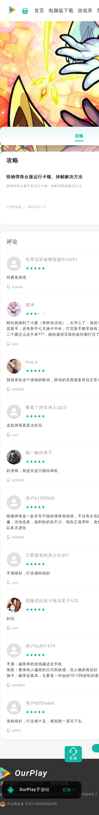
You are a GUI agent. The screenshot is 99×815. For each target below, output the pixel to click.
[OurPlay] (24, 773)
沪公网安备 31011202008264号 (28, 804)
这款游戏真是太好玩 (24, 425)
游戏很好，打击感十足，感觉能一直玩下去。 (46, 721)
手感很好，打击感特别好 (28, 573)
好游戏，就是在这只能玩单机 (32, 471)
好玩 (11, 618)
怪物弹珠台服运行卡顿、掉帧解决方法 (44, 176)
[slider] (52, 268)
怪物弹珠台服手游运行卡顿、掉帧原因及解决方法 (44, 186)
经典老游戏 (16, 277)
